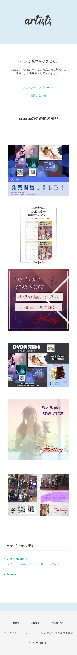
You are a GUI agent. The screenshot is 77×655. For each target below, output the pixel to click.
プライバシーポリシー (17, 633)
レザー (11, 564)
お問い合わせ (38, 95)
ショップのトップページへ (38, 87)
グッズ (55, 564)
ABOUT (36, 623)
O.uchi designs (17, 558)
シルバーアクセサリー (32, 564)
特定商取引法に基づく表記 (57, 633)
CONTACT (58, 623)
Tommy (11, 574)
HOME (16, 623)
